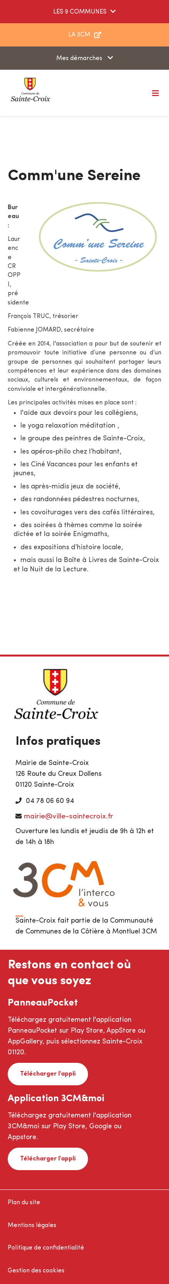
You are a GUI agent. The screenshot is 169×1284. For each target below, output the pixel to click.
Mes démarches (80, 58)
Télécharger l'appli (48, 1074)
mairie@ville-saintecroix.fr (68, 816)
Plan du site (24, 1203)
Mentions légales (32, 1225)
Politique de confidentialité (46, 1248)
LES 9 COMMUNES (79, 12)
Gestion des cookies (36, 1271)
